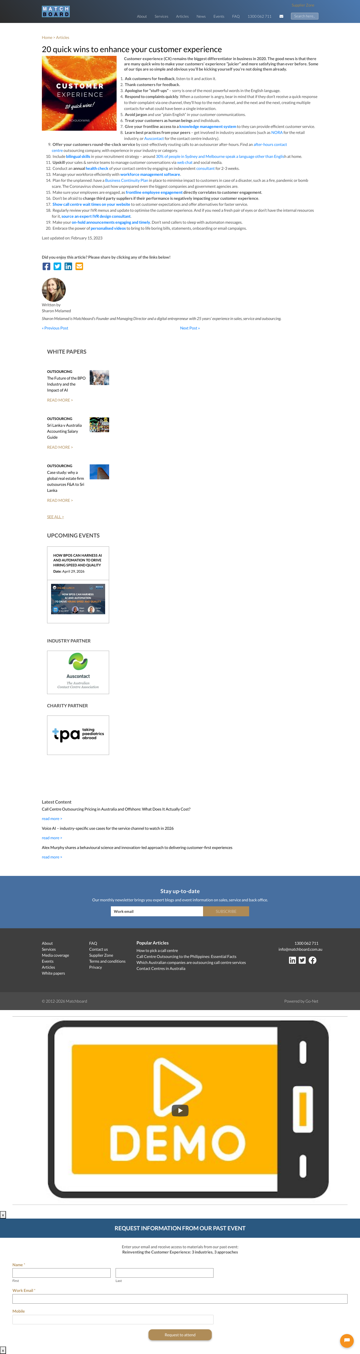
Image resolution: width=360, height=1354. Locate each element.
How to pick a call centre (157, 950)
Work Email (23, 1290)
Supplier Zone (303, 5)
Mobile (18, 1311)
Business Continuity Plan (126, 180)
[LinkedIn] (293, 961)
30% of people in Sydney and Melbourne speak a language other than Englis (220, 156)
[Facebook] (313, 961)
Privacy (95, 967)
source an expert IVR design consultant (96, 216)
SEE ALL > (55, 516)
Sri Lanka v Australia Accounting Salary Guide (64, 431)
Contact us (98, 949)
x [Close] (3, 1214)
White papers (53, 973)
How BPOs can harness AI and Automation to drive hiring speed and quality (77, 560)
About (142, 16)
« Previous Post (55, 327)
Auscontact (154, 138)
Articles (182, 16)
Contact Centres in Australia (161, 968)
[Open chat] (347, 1341)
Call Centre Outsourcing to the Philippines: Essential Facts (186, 956)
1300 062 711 (260, 16)
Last (119, 1281)
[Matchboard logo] (56, 11)
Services (161, 16)
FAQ (236, 16)
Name (18, 1264)
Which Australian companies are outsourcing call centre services (191, 962)
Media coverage (55, 955)
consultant (205, 168)
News (201, 16)
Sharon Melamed (56, 310)
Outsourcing (59, 371)
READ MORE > (60, 400)
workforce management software (150, 174)
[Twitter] (303, 961)
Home (47, 37)
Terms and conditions (107, 961)
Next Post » (190, 327)
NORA (277, 132)
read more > (52, 818)
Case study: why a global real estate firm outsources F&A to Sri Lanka (65, 481)
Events (219, 16)
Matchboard (76, 1001)
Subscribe (226, 911)
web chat (185, 162)
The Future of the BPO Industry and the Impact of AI (66, 384)
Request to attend (180, 1334)
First (15, 1281)
